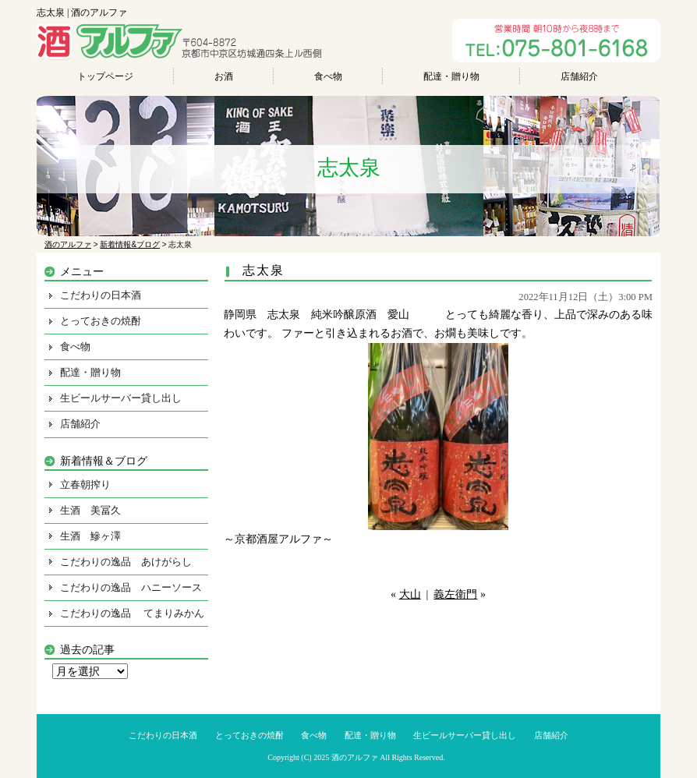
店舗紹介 (579, 76)
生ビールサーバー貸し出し (121, 398)
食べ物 (328, 76)
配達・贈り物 (451, 76)
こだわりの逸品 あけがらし (126, 562)
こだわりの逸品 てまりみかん (132, 613)
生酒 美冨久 (90, 510)
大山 (410, 594)
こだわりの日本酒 (100, 295)
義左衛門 (455, 594)
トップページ (105, 76)
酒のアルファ (354, 757)
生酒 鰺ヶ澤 (90, 536)
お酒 (223, 76)
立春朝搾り (85, 484)
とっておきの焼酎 (100, 321)
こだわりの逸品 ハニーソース (131, 587)
